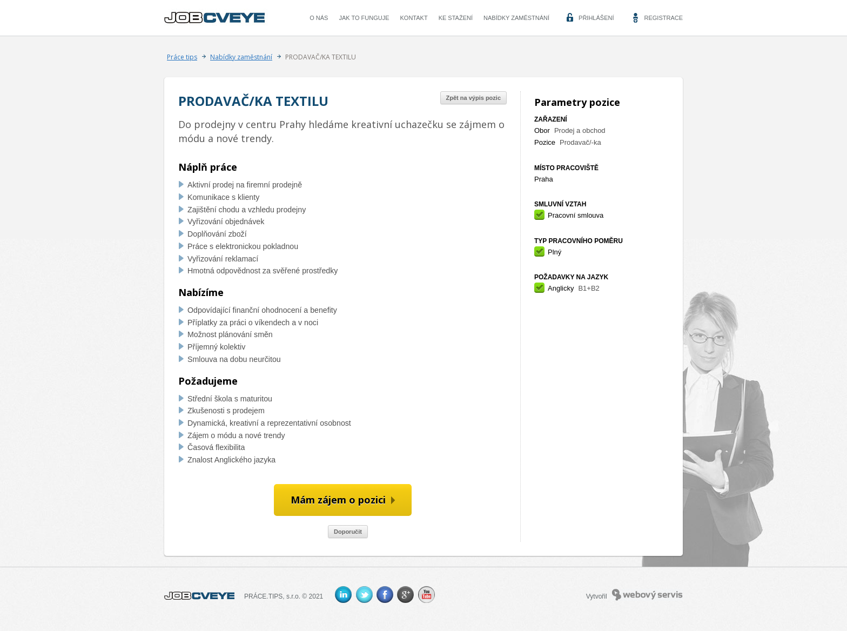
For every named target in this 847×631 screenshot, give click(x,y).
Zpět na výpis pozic (473, 98)
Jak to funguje (364, 18)
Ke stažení (456, 18)
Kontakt (414, 18)
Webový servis (647, 595)
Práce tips (182, 57)
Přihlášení (596, 18)
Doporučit (348, 531)
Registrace (663, 18)
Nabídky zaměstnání (516, 18)
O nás (319, 18)
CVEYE (217, 18)
